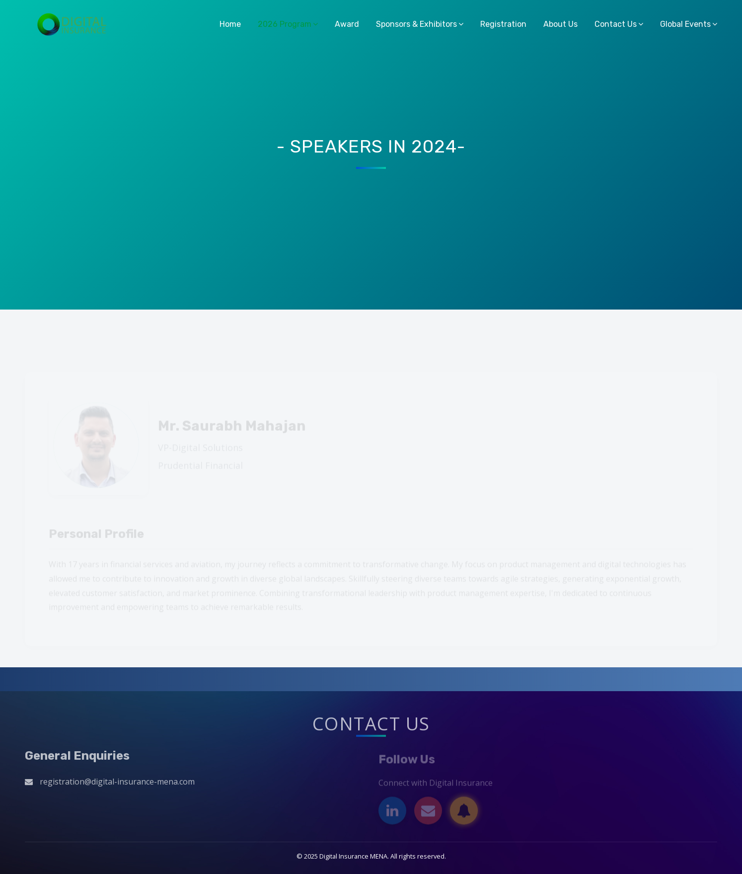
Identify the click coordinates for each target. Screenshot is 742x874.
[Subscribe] (464, 813)
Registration (503, 24)
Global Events (685, 24)
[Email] (428, 813)
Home (230, 24)
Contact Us (615, 24)
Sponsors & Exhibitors (416, 24)
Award (347, 24)
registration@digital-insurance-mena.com (117, 783)
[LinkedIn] (392, 813)
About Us (560, 24)
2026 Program (284, 24)
